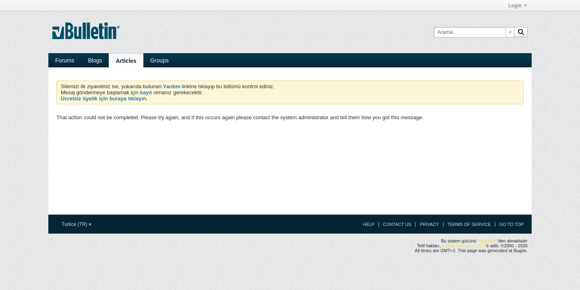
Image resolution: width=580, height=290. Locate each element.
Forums (64, 60)
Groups (159, 60)
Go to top (511, 224)
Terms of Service (469, 224)
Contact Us (397, 224)
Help (369, 224)
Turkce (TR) (76, 224)
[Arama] (474, 32)
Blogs (95, 60)
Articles (126, 61)
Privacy (429, 224)
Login (517, 5)
